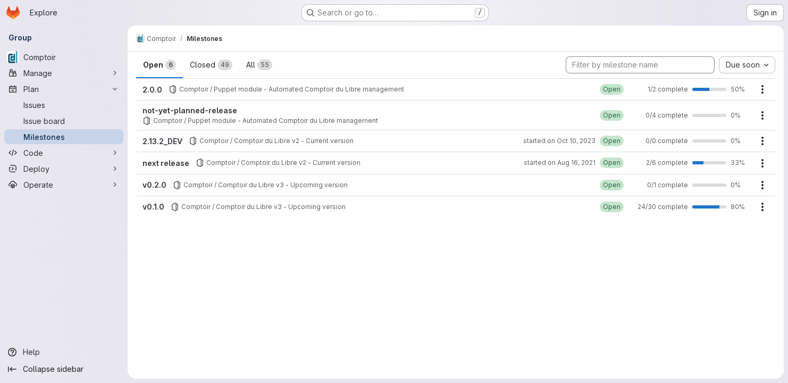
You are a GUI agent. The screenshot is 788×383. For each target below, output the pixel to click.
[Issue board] (63, 120)
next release (165, 163)
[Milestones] (63, 136)
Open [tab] (159, 65)
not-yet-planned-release (189, 110)
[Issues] (63, 104)
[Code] (63, 152)
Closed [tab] (211, 65)
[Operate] (63, 184)
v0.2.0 (154, 184)
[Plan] (63, 88)
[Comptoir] (63, 56)
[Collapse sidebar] (63, 369)
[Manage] (63, 72)
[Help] (63, 352)
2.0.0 (152, 89)
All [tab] (259, 65)
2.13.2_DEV (162, 141)
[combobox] (747, 64)
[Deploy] (63, 168)
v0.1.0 (153, 206)
